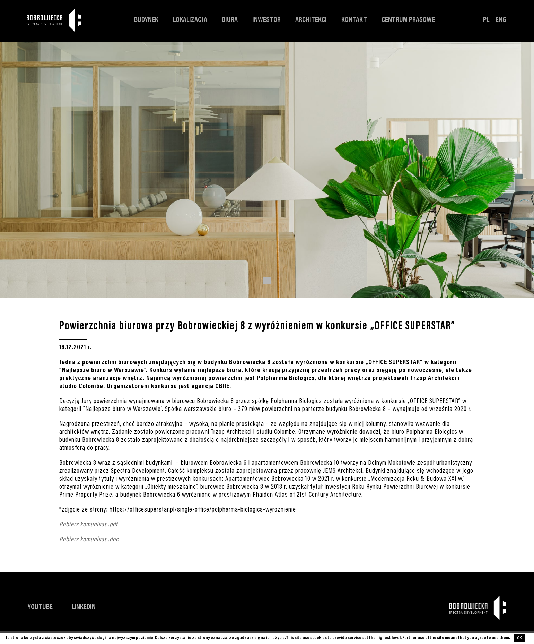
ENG (501, 20)
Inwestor (266, 20)
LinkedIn (84, 607)
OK (519, 638)
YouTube (40, 607)
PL (486, 20)
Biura (230, 20)
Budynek (146, 20)
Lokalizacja (190, 20)
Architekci (311, 20)
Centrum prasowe (408, 20)
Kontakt (354, 20)
